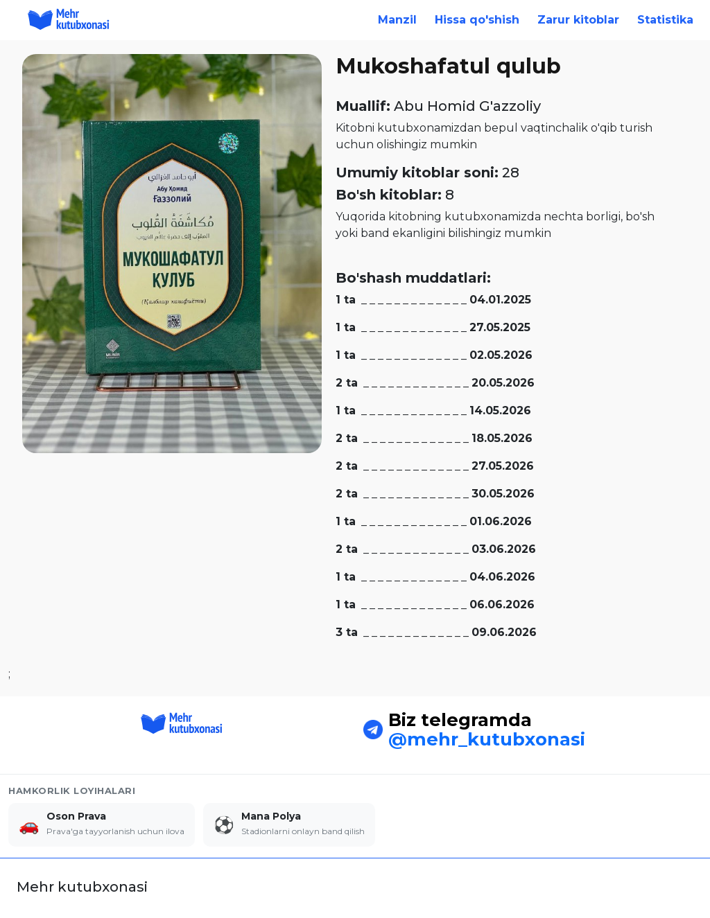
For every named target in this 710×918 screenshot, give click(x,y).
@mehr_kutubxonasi (486, 729)
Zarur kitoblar (578, 19)
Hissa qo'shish (477, 19)
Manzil (397, 19)
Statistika (665, 19)
